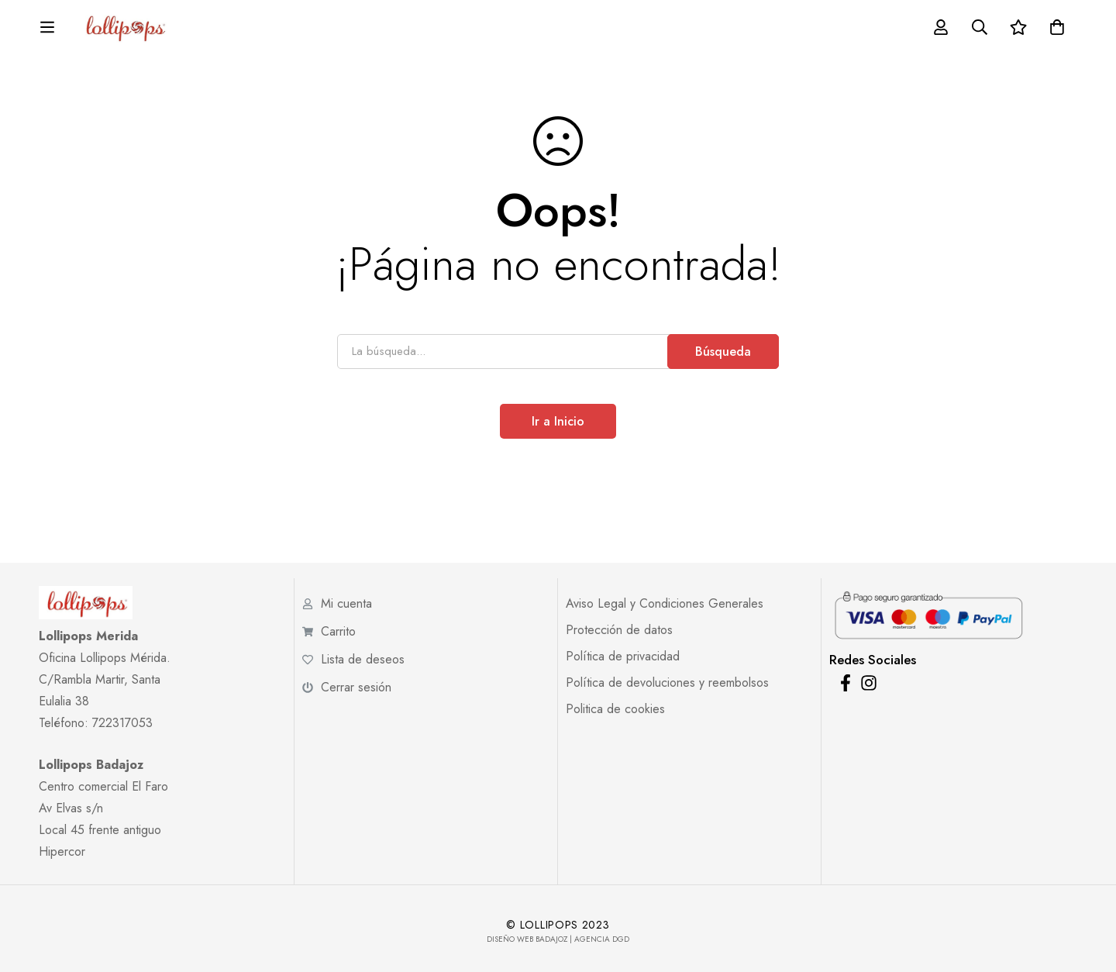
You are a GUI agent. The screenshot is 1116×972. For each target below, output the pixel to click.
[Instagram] (868, 682)
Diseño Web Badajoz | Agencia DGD (558, 939)
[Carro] (1095, 29)
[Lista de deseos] (1056, 29)
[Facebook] (845, 682)
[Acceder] (978, 29)
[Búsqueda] (1017, 29)
